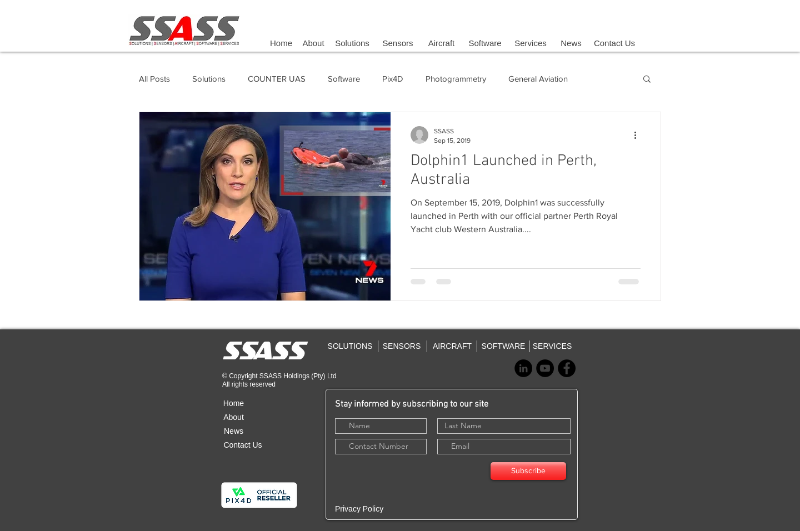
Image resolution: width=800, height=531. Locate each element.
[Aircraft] (441, 43)
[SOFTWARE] (503, 346)
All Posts (154, 78)
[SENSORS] (401, 346)
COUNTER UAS (277, 78)
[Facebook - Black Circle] (567, 368)
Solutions (209, 78)
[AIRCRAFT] (452, 346)
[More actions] (639, 135)
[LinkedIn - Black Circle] (523, 368)
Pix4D (392, 78)
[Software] (485, 43)
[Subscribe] (528, 471)
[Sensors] (398, 43)
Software (344, 78)
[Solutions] (352, 43)
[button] (647, 80)
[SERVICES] (552, 346)
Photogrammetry (456, 78)
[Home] (281, 43)
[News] (571, 43)
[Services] (530, 43)
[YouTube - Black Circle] (545, 368)
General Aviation (538, 78)
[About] (313, 43)
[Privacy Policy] (376, 509)
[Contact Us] (614, 43)
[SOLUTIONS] (350, 346)
